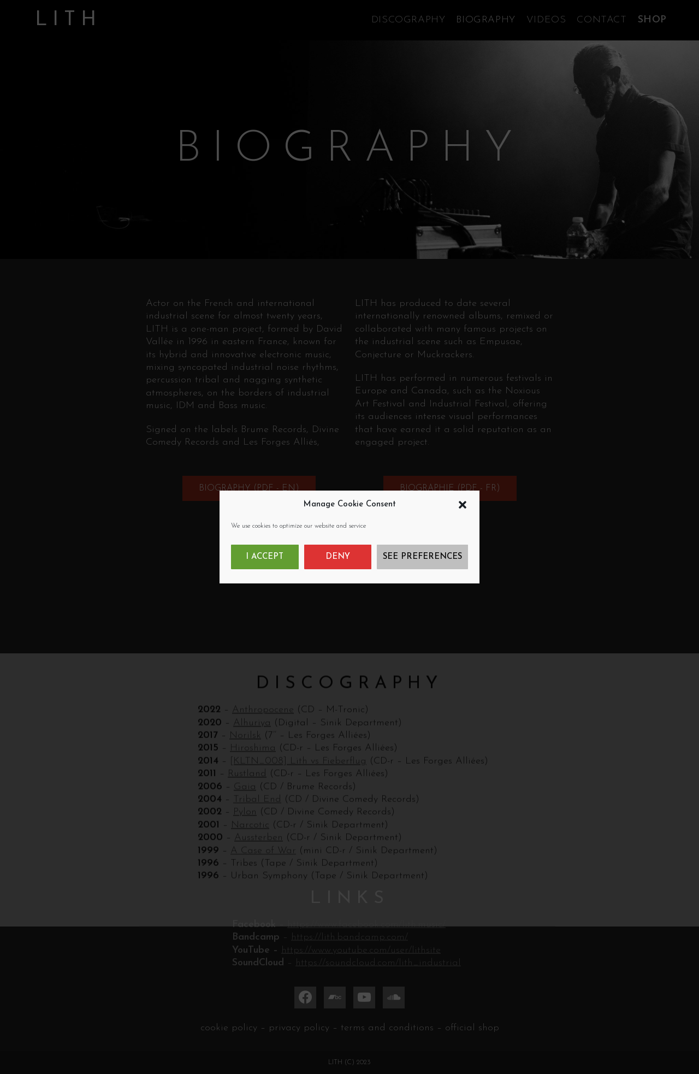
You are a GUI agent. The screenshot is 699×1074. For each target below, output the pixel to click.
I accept (264, 557)
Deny (337, 557)
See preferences (422, 557)
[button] (462, 504)
